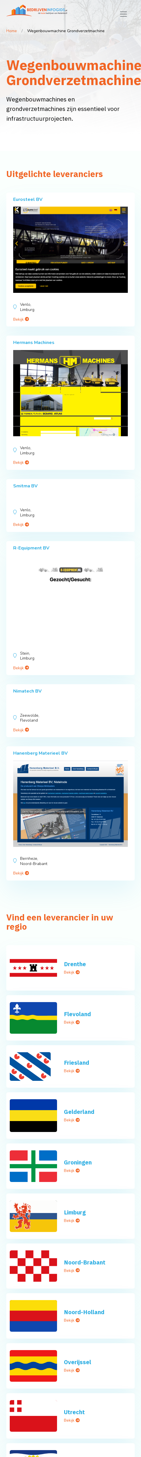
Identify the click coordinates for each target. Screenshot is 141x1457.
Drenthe (75, 964)
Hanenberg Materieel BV (40, 753)
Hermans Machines (33, 342)
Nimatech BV (27, 691)
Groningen (78, 1162)
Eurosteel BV (27, 199)
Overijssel (77, 1362)
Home (11, 31)
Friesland (76, 1062)
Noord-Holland (84, 1312)
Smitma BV (25, 486)
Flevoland (77, 1014)
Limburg (75, 1212)
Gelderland (79, 1112)
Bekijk (21, 319)
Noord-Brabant (84, 1262)
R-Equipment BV (31, 548)
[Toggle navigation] (123, 14)
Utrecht (74, 1412)
